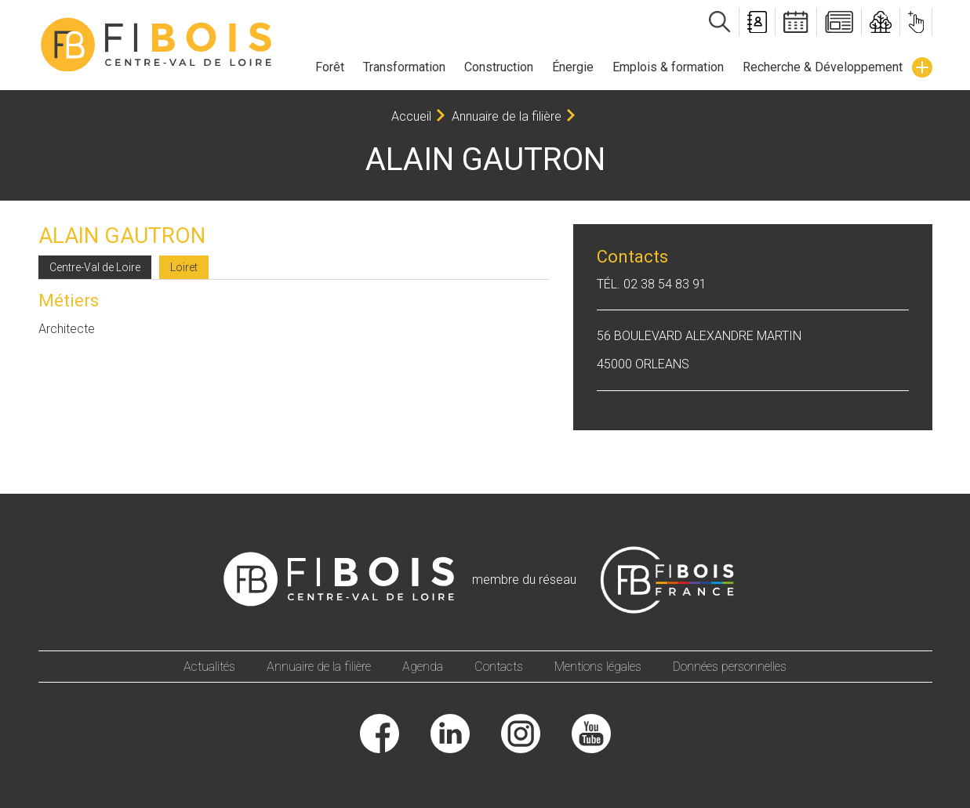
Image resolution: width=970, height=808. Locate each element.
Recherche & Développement (823, 67)
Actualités (209, 666)
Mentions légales (597, 666)
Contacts (498, 666)
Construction (498, 67)
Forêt (329, 67)
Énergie (573, 67)
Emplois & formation (668, 67)
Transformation (404, 67)
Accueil (411, 116)
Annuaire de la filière (506, 116)
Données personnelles (730, 666)
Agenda (422, 666)
